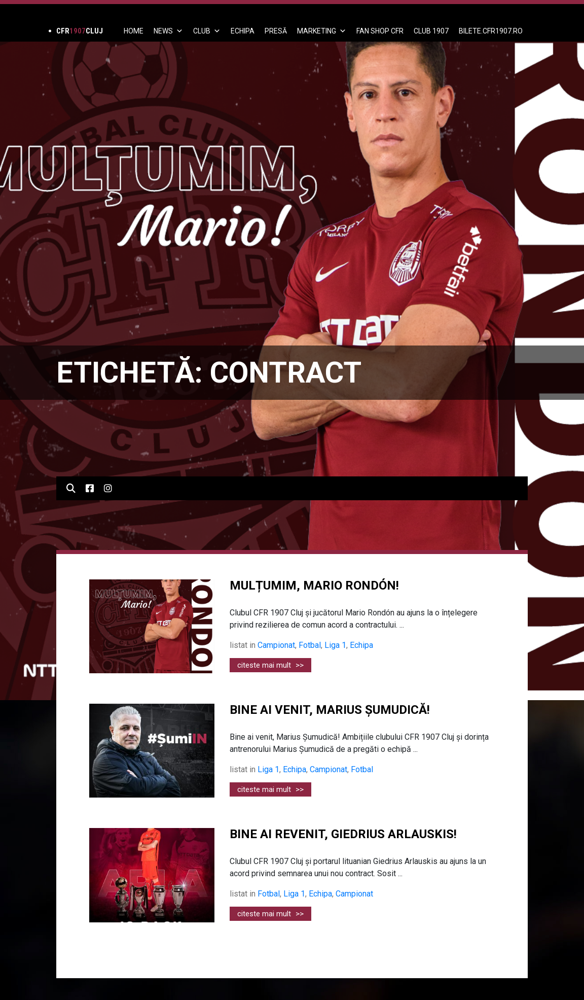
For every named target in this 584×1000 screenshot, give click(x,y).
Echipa (361, 645)
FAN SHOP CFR (380, 31)
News (168, 31)
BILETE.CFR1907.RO (491, 31)
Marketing (321, 31)
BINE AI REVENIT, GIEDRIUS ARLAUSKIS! (343, 834)
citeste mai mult (270, 665)
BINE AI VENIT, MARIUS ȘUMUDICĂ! (330, 710)
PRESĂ (276, 31)
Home (133, 31)
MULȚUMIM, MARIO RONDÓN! (314, 585)
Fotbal (310, 645)
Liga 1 (335, 645)
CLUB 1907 (431, 31)
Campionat (276, 645)
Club (207, 31)
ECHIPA (242, 31)
